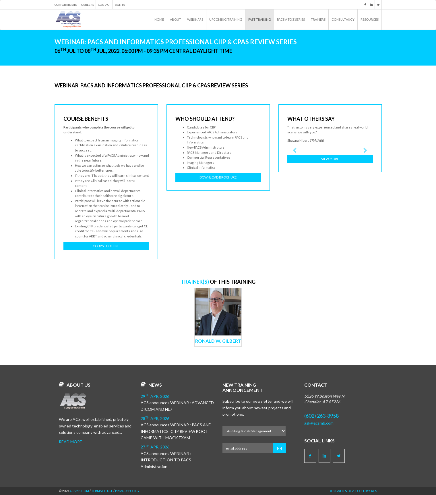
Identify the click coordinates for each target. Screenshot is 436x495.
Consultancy (343, 19)
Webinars (195, 19)
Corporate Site (66, 4)
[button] (293, 150)
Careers (87, 4)
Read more (70, 441)
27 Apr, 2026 (155, 446)
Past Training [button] (259, 19)
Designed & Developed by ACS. (353, 491)
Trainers (318, 19)
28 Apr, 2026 (155, 418)
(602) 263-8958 (321, 416)
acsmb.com (79, 491)
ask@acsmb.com (319, 423)
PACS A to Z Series (291, 19)
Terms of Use (102, 491)
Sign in (120, 4)
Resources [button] (370, 19)
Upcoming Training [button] (225, 19)
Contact (104, 4)
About (175, 19)
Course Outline (106, 246)
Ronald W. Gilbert (218, 341)
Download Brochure (218, 177)
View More (330, 159)
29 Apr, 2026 (155, 396)
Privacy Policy (127, 491)
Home (159, 19)
